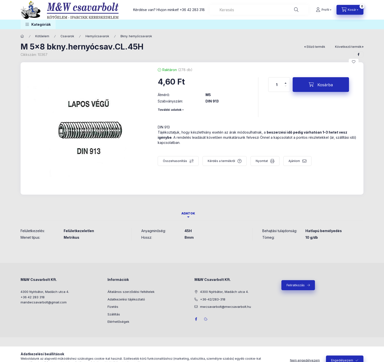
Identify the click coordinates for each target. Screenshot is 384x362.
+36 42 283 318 (192, 10)
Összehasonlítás (175, 161)
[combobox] (259, 10)
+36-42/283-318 (212, 299)
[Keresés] (296, 9)
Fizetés (113, 307)
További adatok (169, 110)
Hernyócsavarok (97, 36)
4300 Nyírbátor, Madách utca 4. (45, 292)
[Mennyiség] (276, 84)
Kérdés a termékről (221, 161)
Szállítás (114, 314)
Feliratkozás (296, 285)
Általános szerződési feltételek (131, 292)
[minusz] (286, 88)
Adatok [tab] (188, 213)
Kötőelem (42, 36)
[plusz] (286, 81)
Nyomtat (262, 161)
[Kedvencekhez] (354, 62)
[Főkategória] (22, 36)
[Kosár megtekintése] (349, 10)
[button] (38, 24)
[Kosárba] (321, 84)
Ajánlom (294, 161)
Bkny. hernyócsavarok (136, 36)
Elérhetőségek (118, 322)
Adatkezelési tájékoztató (126, 299)
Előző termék (316, 47)
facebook (196, 319)
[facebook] (358, 54)
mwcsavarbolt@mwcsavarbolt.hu (225, 307)
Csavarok (67, 36)
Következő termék (348, 47)
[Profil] (323, 10)
